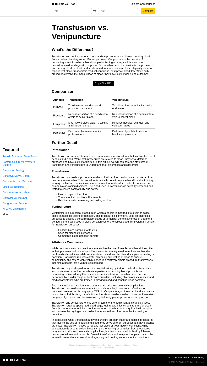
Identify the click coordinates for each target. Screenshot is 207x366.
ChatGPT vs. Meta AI (15, 198)
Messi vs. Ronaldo (13, 187)
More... (7, 214)
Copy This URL (103, 83)
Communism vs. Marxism (17, 181)
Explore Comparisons (143, 4)
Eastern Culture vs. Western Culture (19, 163)
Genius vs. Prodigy (13, 170)
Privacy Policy (198, 357)
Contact (167, 357)
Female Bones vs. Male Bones (20, 156)
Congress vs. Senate (15, 203)
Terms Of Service (181, 357)
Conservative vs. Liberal (16, 176)
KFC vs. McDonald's (14, 209)
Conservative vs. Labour (17, 192)
